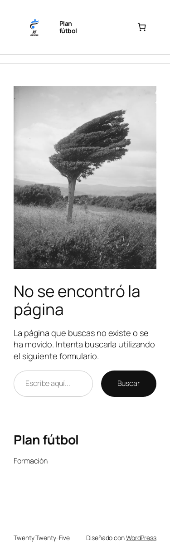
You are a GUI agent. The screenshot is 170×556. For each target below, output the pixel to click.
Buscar (128, 383)
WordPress (141, 537)
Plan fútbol (68, 27)
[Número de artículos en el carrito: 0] (141, 27)
